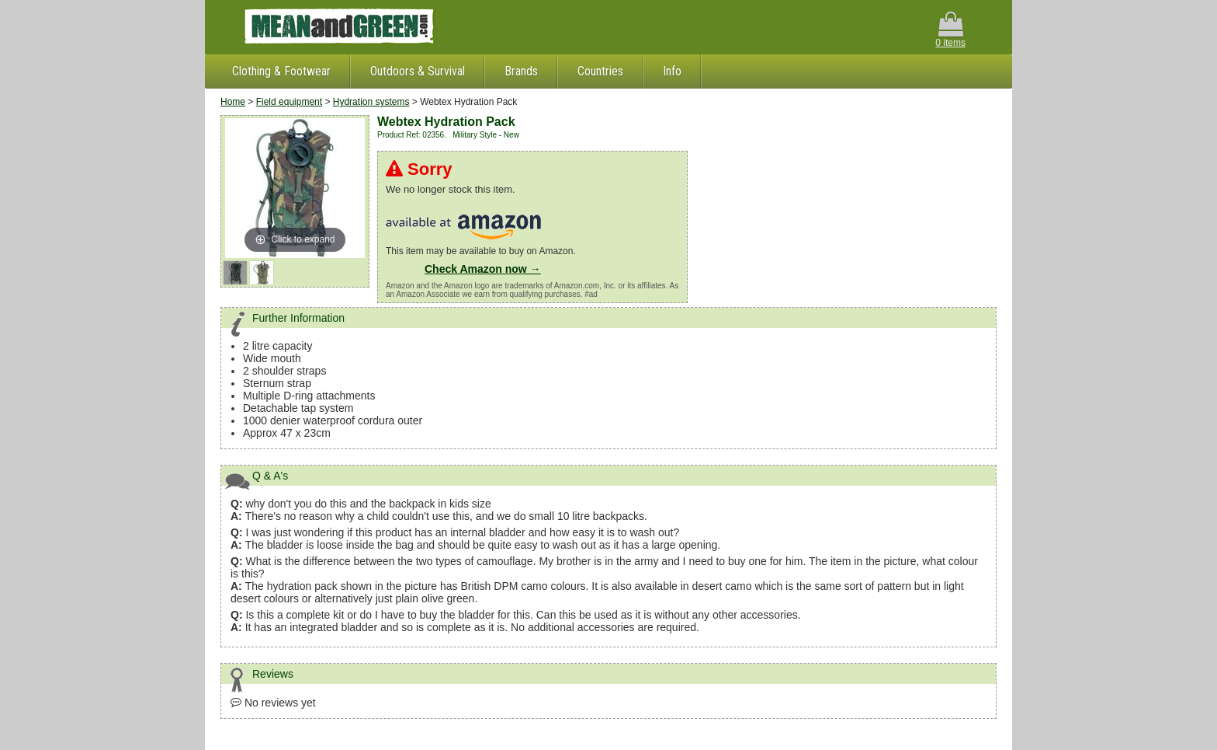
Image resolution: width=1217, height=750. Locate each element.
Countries (600, 71)
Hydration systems (371, 101)
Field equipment (289, 101)
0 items (950, 30)
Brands (521, 71)
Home (232, 101)
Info (672, 71)
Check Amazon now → (483, 269)
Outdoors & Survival (417, 71)
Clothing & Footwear (281, 71)
